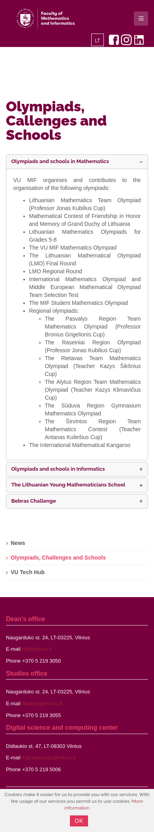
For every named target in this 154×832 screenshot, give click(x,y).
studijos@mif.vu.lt (42, 703)
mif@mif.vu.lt (36, 649)
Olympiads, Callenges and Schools (56, 120)
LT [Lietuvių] (97, 40)
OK (79, 821)
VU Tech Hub (28, 572)
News (18, 543)
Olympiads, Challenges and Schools (58, 557)
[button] (77, 161)
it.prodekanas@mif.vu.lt (48, 758)
